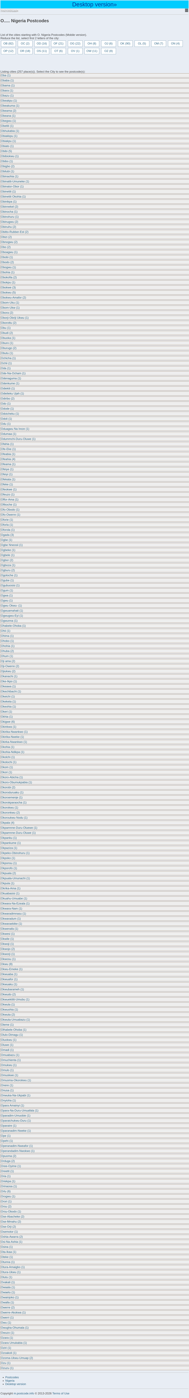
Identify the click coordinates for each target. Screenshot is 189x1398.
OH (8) (92, 43)
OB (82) (8, 43)
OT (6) (58, 51)
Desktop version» (94, 4)
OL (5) (142, 43)
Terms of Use (60, 1393)
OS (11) (42, 51)
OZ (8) (108, 51)
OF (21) (59, 43)
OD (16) (42, 43)
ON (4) (175, 43)
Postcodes (12, 1377)
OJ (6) (109, 43)
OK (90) (125, 43)
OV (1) (75, 51)
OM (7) (158, 43)
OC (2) (25, 43)
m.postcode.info (24, 1393)
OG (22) (75, 43)
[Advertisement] (19, 62)
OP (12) (8, 51)
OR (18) (25, 51)
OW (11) (91, 51)
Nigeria (9, 1380)
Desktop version (15, 1384)
